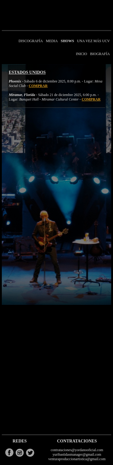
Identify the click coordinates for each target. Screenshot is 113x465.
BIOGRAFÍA (100, 54)
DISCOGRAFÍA (31, 41)
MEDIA (52, 41)
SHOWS (67, 41)
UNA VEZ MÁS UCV (93, 41)
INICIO (81, 54)
